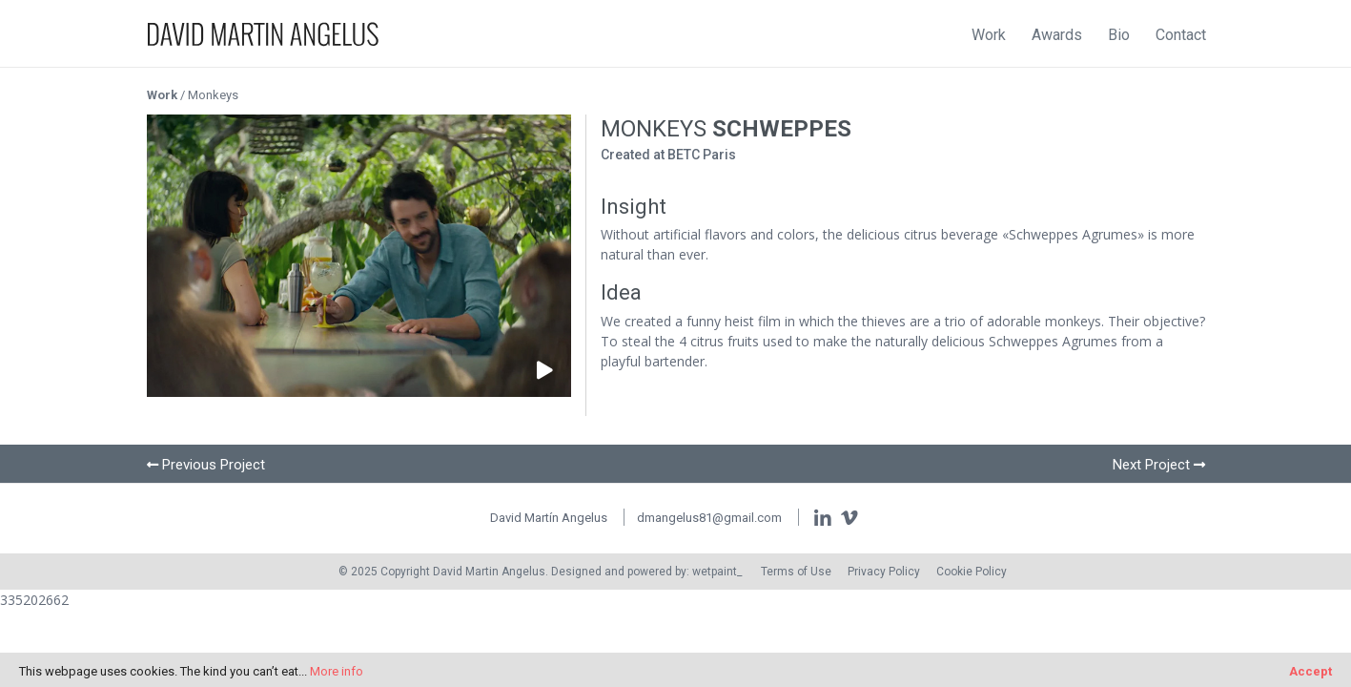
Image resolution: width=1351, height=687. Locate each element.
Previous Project (213, 464)
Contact (1181, 35)
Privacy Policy (884, 571)
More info (336, 671)
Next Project (1151, 464)
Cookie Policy (971, 571)
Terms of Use (796, 571)
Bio (1119, 35)
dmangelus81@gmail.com (709, 517)
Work (989, 35)
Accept (1310, 671)
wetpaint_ (717, 571)
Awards (1057, 35)
